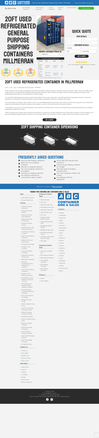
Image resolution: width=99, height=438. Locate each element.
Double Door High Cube (47, 210)
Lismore (61, 243)
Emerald (61, 250)
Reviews (24, 377)
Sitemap (24, 372)
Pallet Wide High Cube (46, 205)
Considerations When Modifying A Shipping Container (27, 279)
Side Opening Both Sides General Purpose (47, 237)
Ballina (61, 271)
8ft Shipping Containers (47, 258)
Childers (61, 255)
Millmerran (17, 107)
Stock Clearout (59, 3)
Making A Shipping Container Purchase (27, 313)
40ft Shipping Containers (44, 269)
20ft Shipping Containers (44, 265)
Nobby (61, 233)
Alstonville (62, 263)
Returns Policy (25, 379)
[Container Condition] (73, 48)
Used (15, 87)
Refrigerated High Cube (47, 230)
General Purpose (45, 200)
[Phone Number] (89, 42)
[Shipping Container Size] (73, 51)
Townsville (62, 225)
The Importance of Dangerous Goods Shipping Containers (27, 285)
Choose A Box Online (27, 200)
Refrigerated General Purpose (26, 87)
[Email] (89, 39)
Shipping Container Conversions (27, 328)
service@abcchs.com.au (50, 393)
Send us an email (26, 358)
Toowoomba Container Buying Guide (27, 256)
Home (33, 3)
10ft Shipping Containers (44, 261)
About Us (24, 369)
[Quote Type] (89, 51)
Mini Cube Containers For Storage (27, 296)
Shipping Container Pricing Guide (27, 220)
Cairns (61, 258)
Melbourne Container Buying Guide (27, 241)
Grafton (61, 266)
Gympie (61, 245)
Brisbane (61, 213)
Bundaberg (62, 260)
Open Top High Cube (46, 212)
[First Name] (73, 39)
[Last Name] (73, 42)
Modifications (45, 3)
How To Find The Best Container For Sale (27, 309)
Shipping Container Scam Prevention (27, 215)
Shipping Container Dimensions (27, 207)
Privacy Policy (25, 367)
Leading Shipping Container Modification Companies (28, 291)
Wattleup (61, 230)
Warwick (61, 223)
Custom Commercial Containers (27, 251)
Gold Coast (62, 218)
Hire (39, 3)
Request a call (25, 355)
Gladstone (62, 248)
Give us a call (25, 360)
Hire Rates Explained (27, 316)
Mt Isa (61, 235)
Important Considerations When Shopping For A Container (27, 264)
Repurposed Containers (28, 259)
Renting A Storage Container (26, 324)
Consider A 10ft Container (26, 247)
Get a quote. (57, 186)
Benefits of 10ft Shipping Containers (27, 274)
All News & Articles (27, 344)
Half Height (44, 241)
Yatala (61, 220)
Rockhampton (63, 228)
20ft (11, 87)
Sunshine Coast (63, 268)
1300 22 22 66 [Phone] (50, 391)
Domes (42, 278)
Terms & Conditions (27, 382)
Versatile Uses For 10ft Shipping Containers (28, 228)
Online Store (66, 3)
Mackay (61, 240)
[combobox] (89, 48)
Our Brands (25, 374)
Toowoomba (62, 215)
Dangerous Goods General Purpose (45, 218)
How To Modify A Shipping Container (27, 332)
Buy (37, 3)
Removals (51, 3)
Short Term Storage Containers (27, 340)
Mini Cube (43, 215)
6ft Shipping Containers (47, 255)
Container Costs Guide (28, 244)
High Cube (43, 202)
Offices (74, 7)
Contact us (25, 350)
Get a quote (25, 353)
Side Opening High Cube (47, 207)
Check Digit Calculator (28, 197)
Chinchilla (62, 253)
